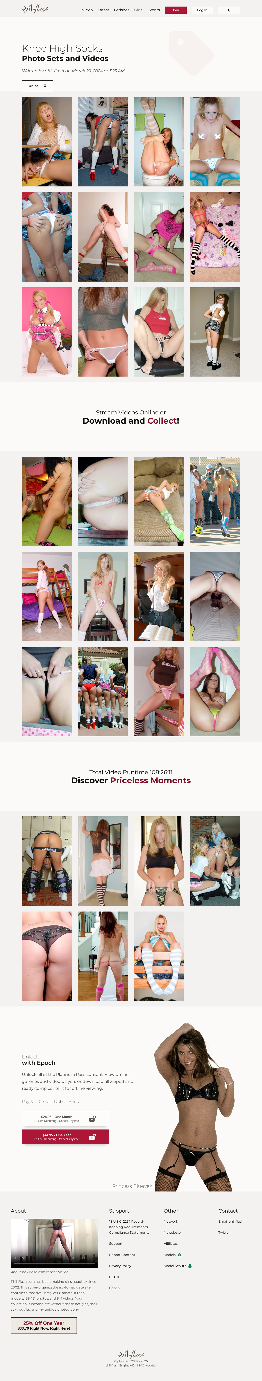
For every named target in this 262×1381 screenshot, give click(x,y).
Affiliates (171, 1244)
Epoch (114, 1288)
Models (172, 1255)
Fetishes (121, 10)
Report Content (122, 1255)
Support (116, 1244)
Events (153, 10)
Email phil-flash (231, 1221)
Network (171, 1221)
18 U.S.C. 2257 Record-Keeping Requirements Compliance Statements (129, 1227)
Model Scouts (178, 1266)
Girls (138, 10)
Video (87, 10)
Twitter (224, 1232)
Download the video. (54, 1243)
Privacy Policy (120, 1266)
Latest (103, 10)
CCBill (114, 1277)
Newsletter (173, 1232)
